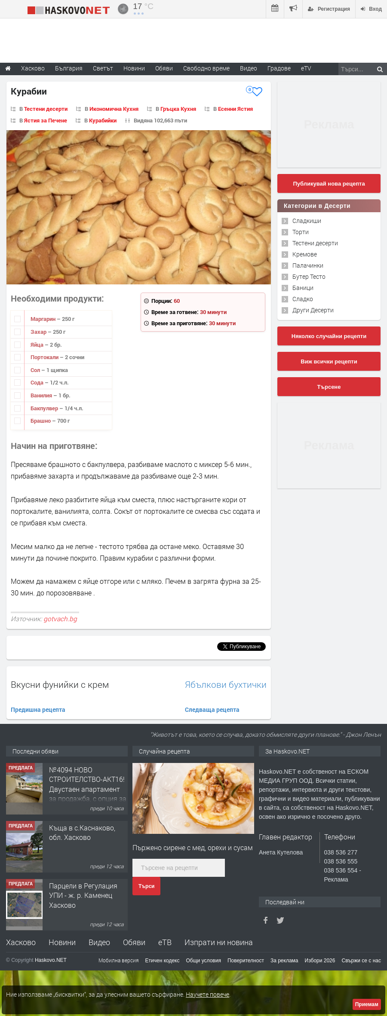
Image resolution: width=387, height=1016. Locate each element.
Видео (99, 942)
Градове (279, 68)
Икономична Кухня (113, 109)
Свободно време (206, 68)
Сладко (302, 299)
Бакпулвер (45, 408)
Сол (36, 370)
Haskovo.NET (51, 960)
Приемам (366, 1004)
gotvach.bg (60, 618)
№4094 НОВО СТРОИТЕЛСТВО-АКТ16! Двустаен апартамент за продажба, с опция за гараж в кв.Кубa (87, 789)
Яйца (38, 344)
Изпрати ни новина (218, 942)
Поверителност (245, 961)
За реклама (284, 961)
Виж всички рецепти (329, 361)
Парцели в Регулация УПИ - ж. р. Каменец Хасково (83, 895)
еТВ (165, 942)
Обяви (134, 942)
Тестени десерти (46, 109)
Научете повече (207, 994)
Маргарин (44, 319)
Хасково (21, 942)
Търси (146, 886)
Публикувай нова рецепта (329, 183)
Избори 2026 (320, 961)
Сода (38, 382)
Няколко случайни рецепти (329, 336)
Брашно (41, 420)
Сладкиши (306, 221)
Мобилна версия (118, 960)
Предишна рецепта (38, 709)
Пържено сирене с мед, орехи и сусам (192, 847)
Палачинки (307, 265)
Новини (134, 68)
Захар (39, 332)
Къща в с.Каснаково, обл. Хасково (82, 832)
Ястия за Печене (45, 120)
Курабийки (103, 120)
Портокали (45, 357)
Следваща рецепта (212, 709)
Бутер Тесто (309, 276)
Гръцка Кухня (178, 109)
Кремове (304, 254)
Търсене (329, 387)
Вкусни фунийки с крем (60, 684)
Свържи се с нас (361, 961)
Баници (302, 288)
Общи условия (203, 961)
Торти (300, 232)
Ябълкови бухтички (226, 684)
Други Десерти (313, 310)
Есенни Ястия (235, 109)
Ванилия (42, 395)
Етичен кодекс (162, 961)
